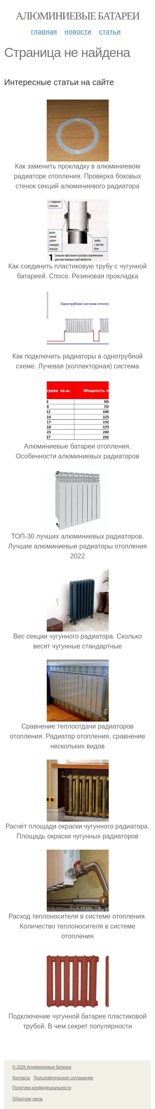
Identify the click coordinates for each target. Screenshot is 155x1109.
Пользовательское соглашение (63, 1078)
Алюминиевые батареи (77, 16)
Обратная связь (27, 1099)
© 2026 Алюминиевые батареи (42, 1067)
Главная (44, 31)
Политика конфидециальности (41, 1087)
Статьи (110, 31)
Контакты (21, 1078)
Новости (77, 31)
